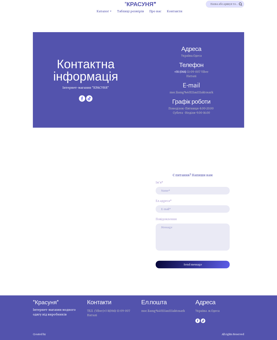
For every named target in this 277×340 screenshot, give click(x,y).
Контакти (174, 11)
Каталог (103, 11)
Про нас (155, 11)
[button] (240, 4)
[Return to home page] (140, 4)
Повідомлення (166, 219)
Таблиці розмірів (130, 11)
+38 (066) (180, 71)
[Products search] (225, 4)
